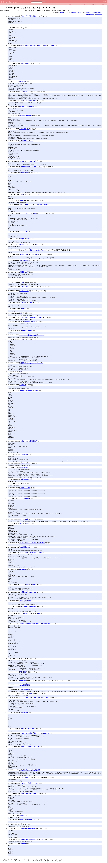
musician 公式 (74, 12)
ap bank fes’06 (23, 231)
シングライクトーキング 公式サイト (30, 100)
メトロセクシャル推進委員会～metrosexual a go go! (34, 733)
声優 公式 (68, 12)
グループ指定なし (61, 12)
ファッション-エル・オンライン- (29, 194)
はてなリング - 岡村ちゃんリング (29, 783)
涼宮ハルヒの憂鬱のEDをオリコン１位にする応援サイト (36, 623)
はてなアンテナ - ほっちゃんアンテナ (30, 552)
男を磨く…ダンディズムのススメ (29, 746)
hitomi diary (22, 843)
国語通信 (21, 815)
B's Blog (21, 27)
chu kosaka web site (24, 463)
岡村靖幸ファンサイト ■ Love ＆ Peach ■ (31, 363)
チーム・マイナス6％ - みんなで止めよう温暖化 (33, 204)
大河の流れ (22, 483)
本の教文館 (22, 81)
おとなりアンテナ (90, 14)
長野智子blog (23, 467)
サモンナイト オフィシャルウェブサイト (32, 250)
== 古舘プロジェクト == (26, 141)
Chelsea (21, 200)
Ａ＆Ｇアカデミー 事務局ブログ (29, 584)
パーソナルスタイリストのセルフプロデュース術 (33, 698)
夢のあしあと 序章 (24, 488)
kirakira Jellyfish (24, 129)
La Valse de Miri (24, 291)
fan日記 (80, 12)
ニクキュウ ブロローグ (26, 728)
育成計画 (21, 313)
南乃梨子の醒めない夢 (25, 479)
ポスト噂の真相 (23, 454)
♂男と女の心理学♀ (25, 523)
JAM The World (23, 658)
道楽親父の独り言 (24, 272)
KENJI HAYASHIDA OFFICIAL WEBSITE (32, 543)
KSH (20, 371)
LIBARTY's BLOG (24, 689)
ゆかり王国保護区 (24, 498)
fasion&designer (85, 12)
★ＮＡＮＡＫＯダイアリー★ (28, 793)
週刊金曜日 (22, 385)
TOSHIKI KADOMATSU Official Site (30, 167)
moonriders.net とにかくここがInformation (31, 335)
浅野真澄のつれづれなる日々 (27, 819)
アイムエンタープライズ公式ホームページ (31, 16)
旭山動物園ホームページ (26, 547)
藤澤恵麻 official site (25, 239)
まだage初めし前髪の (25, 330)
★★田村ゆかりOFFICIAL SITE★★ (30, 592)
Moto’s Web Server (24, 91)
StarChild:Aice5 (23, 712)
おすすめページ (98, 14)
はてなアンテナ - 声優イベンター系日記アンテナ (33, 317)
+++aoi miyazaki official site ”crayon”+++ (31, 839)
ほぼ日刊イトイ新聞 (25, 115)
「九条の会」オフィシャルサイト (29, 161)
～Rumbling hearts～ (25, 260)
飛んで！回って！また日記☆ (27, 303)
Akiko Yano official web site (27, 606)
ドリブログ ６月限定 (25, 693)
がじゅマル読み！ (24, 286)
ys (19, 824)
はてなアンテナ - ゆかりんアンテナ (29, 770)
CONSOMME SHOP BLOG (27, 828)
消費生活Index (23, 172)
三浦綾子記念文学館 (25, 601)
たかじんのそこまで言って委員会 (29, 613)
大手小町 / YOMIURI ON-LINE (28, 390)
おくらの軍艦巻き (24, 777)
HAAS (21, 339)
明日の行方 (22, 308)
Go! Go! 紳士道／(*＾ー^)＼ (27, 519)
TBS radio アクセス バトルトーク (30, 244)
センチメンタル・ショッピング (28, 63)
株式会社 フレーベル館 (26, 106)
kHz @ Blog (22, 569)
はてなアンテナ (93, 12)
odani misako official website (27, 321)
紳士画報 (21, 282)
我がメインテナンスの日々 (27, 213)
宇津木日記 (22, 680)
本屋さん (100, 12)
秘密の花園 (22, 672)
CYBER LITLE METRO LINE (28, 254)
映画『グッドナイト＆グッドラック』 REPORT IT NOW (36, 45)
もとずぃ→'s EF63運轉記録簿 (28, 441)
